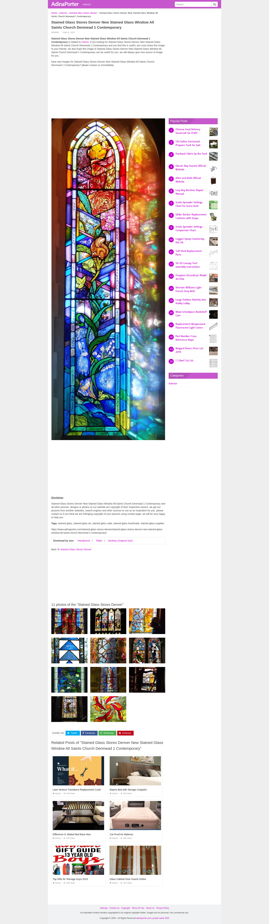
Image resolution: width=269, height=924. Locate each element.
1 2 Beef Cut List (184, 360)
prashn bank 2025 (161, 918)
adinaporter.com (143, 918)
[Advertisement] (108, 93)
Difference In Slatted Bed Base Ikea (72, 834)
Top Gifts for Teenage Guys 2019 (70, 879)
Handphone (84, 540)
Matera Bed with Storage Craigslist (128, 789)
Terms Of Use (138, 908)
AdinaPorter (65, 4)
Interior (87, 4)
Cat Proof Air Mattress (121, 834)
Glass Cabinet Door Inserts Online (128, 879)
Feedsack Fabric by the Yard (191, 153)
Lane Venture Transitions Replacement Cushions (79, 789)
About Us (150, 908)
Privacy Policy (162, 908)
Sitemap (104, 908)
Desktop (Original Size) (120, 540)
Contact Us (114, 908)
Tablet (99, 540)
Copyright (125, 908)
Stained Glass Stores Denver (75, 549)
